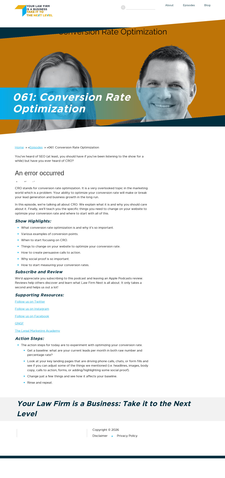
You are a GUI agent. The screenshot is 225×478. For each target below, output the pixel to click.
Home (19, 147)
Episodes (36, 147)
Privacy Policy (127, 436)
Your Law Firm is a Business (41, 10)
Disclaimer (100, 436)
